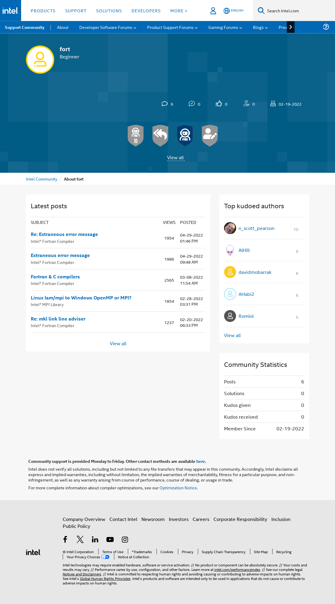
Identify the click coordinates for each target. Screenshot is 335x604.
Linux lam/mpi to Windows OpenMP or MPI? (81, 297)
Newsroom (153, 519)
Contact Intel (123, 519)
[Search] (261, 10)
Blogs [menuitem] (258, 27)
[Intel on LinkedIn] (95, 540)
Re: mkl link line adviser (58, 318)
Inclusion (280, 519)
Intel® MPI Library (47, 304)
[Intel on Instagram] (125, 540)
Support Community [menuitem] (24, 27)
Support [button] (76, 10)
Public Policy (76, 525)
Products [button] (43, 10)
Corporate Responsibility (240, 519)
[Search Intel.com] (300, 10)
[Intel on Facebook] (65, 540)
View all (175, 157)
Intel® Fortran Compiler (52, 241)
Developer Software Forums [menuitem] (105, 27)
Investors (178, 519)
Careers (201, 519)
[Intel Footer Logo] (33, 551)
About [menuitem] (62, 27)
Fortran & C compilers (55, 276)
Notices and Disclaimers (82, 574)
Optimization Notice (178, 487)
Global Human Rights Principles (105, 578)
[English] (233, 10)
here (200, 461)
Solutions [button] (109, 10)
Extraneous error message (60, 255)
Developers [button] (146, 10)
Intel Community (41, 178)
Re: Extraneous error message (64, 234)
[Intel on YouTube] (110, 540)
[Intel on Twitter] (80, 540)
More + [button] (179, 10)
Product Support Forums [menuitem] (170, 27)
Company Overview (84, 519)
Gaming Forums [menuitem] (223, 27)
